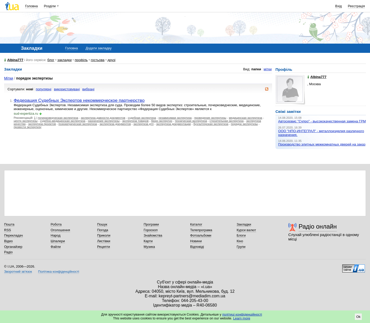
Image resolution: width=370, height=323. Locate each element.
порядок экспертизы (244, 123)
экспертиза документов (115, 123)
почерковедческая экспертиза (58, 117)
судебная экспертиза (142, 117)
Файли (56, 247)
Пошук (102, 224)
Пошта (9, 224)
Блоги (241, 235)
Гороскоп (151, 230)
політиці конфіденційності (242, 314)
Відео (8, 241)
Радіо (8, 252)
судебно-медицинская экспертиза (62, 120)
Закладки (244, 224)
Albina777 (15, 60)
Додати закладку (99, 48)
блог (50, 60)
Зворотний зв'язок (18, 271)
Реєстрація (356, 6)
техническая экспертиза (191, 120)
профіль (81, 60)
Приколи (103, 235)
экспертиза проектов (42, 123)
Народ (55, 235)
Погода (102, 230)
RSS (7, 230)
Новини (196, 241)
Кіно (240, 241)
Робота (56, 224)
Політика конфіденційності (58, 271)
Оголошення (60, 230)
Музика (149, 247)
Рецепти (103, 247)
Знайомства (153, 235)
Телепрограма (201, 230)
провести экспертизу (27, 127)
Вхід (338, 6)
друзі (112, 60)
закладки (64, 60)
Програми (151, 224)
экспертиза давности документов (103, 117)
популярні (43, 89)
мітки (268, 69)
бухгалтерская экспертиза (210, 123)
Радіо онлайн (318, 226)
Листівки (103, 241)
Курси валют (246, 230)
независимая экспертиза (175, 117)
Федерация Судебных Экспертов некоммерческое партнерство (79, 100)
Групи (241, 247)
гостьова (97, 60)
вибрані (88, 89)
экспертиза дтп (143, 123)
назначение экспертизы (103, 120)
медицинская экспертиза (245, 117)
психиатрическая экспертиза (78, 123)
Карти (148, 241)
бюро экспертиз (161, 120)
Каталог (196, 224)
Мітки (8, 78)
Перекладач (13, 235)
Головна (31, 6)
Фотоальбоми (200, 235)
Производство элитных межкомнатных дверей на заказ (322, 144)
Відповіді (197, 247)
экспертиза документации (173, 123)
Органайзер (13, 247)
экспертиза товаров (135, 120)
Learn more (241, 318)
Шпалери (58, 241)
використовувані (67, 89)
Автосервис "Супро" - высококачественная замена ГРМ (322, 121)
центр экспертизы (26, 120)
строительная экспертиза (227, 120)
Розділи (50, 6)
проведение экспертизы (210, 117)
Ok (358, 317)
